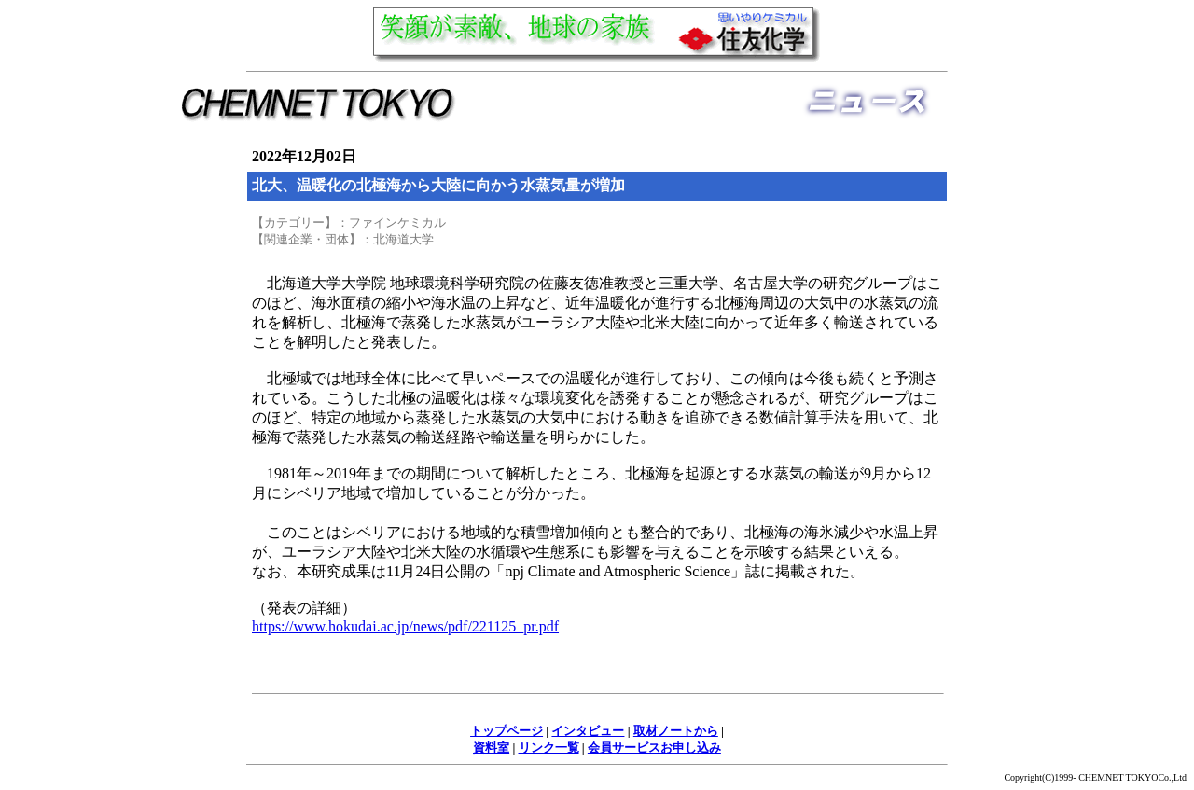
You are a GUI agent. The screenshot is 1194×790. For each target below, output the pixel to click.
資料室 (491, 748)
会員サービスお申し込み (654, 748)
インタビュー (587, 731)
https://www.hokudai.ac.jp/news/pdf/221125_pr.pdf (405, 626)
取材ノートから (675, 731)
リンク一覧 (549, 748)
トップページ (506, 731)
